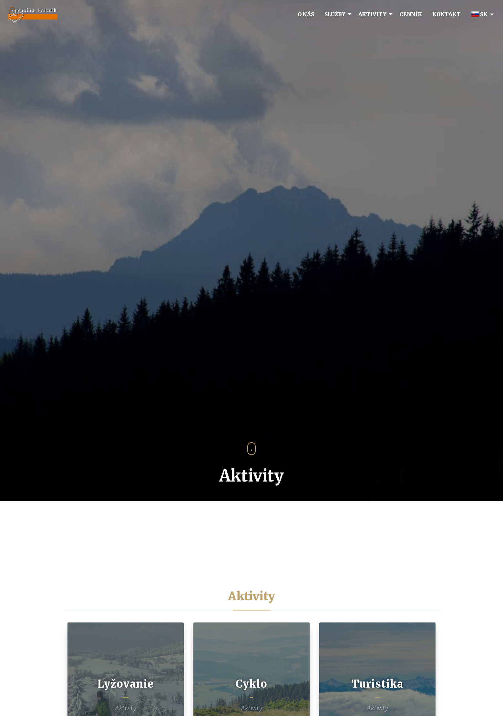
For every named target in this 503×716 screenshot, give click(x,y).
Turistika (377, 684)
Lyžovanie (126, 684)
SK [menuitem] (479, 14)
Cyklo (251, 684)
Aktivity (125, 708)
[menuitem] (306, 14)
